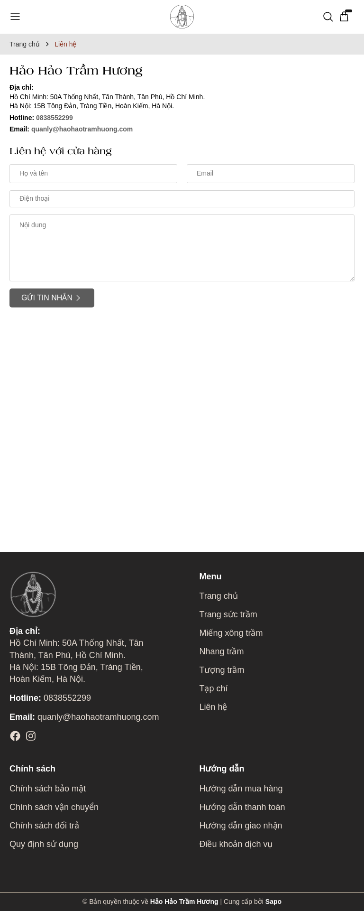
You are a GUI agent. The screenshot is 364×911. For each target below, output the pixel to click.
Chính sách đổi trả (44, 825)
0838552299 (54, 117)
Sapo (273, 901)
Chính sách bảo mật (47, 788)
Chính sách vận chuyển (54, 807)
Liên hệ (213, 707)
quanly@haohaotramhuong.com (82, 129)
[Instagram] (31, 736)
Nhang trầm (221, 651)
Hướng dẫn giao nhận (240, 825)
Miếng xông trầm (231, 633)
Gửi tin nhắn (51, 298)
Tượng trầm (221, 670)
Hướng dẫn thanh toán (242, 807)
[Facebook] (15, 736)
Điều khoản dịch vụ (236, 844)
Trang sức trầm (228, 614)
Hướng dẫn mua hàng (240, 788)
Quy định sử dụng (43, 844)
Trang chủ (218, 596)
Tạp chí (213, 688)
